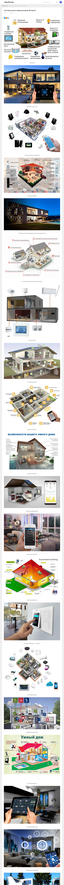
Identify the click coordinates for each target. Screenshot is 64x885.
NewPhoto (9, 2)
